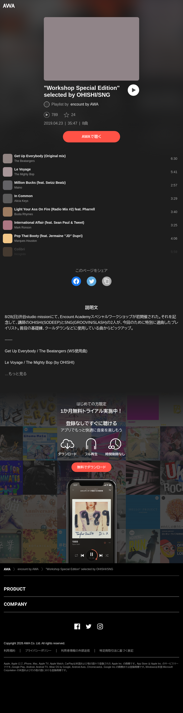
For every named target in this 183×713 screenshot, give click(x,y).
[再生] (133, 90)
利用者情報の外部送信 (75, 650)
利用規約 (9, 650)
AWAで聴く (91, 137)
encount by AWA (84, 104)
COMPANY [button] (15, 604)
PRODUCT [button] (14, 589)
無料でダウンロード (91, 467)
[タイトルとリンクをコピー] (107, 281)
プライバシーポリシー (38, 650)
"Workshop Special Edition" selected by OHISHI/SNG (79, 569)
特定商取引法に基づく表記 (116, 650)
